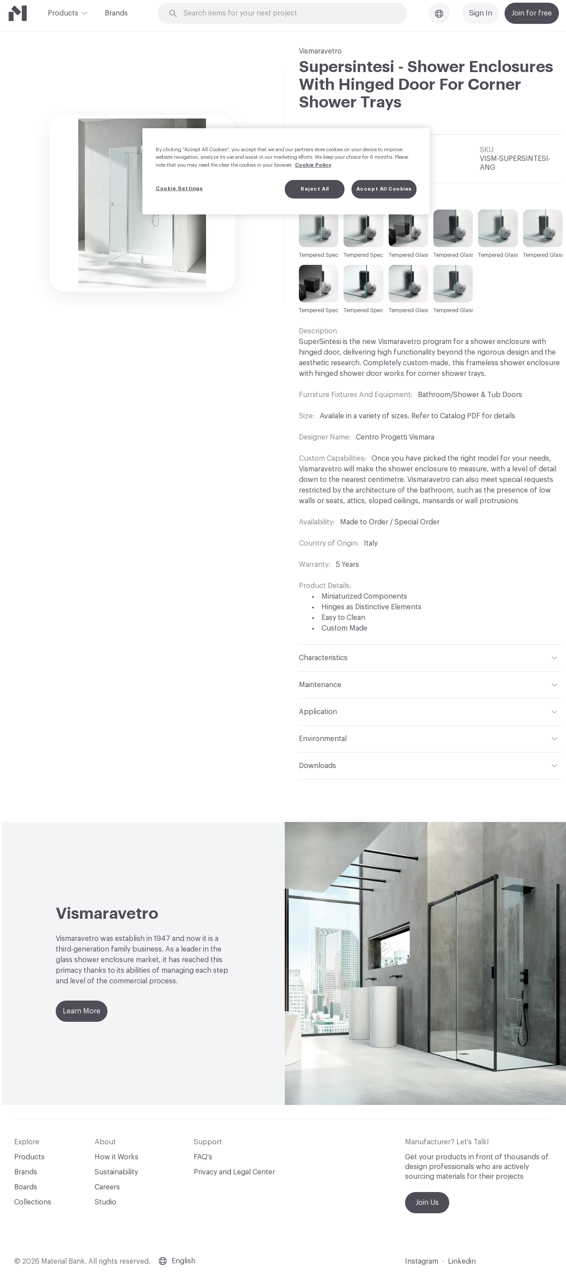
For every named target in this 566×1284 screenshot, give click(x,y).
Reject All (315, 189)
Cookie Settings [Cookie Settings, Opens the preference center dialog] (179, 188)
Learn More (81, 1011)
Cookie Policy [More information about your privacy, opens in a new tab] (313, 165)
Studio (105, 1202)
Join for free (532, 13)
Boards (25, 1187)
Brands (116, 13)
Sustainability (116, 1172)
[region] (286, 171)
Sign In (480, 13)
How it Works (116, 1157)
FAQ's (203, 1157)
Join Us (427, 1202)
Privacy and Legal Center (234, 1172)
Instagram (421, 1261)
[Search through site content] (287, 13)
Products (63, 12)
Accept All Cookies (384, 189)
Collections (32, 1202)
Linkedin (462, 1261)
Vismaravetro (320, 51)
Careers (107, 1187)
